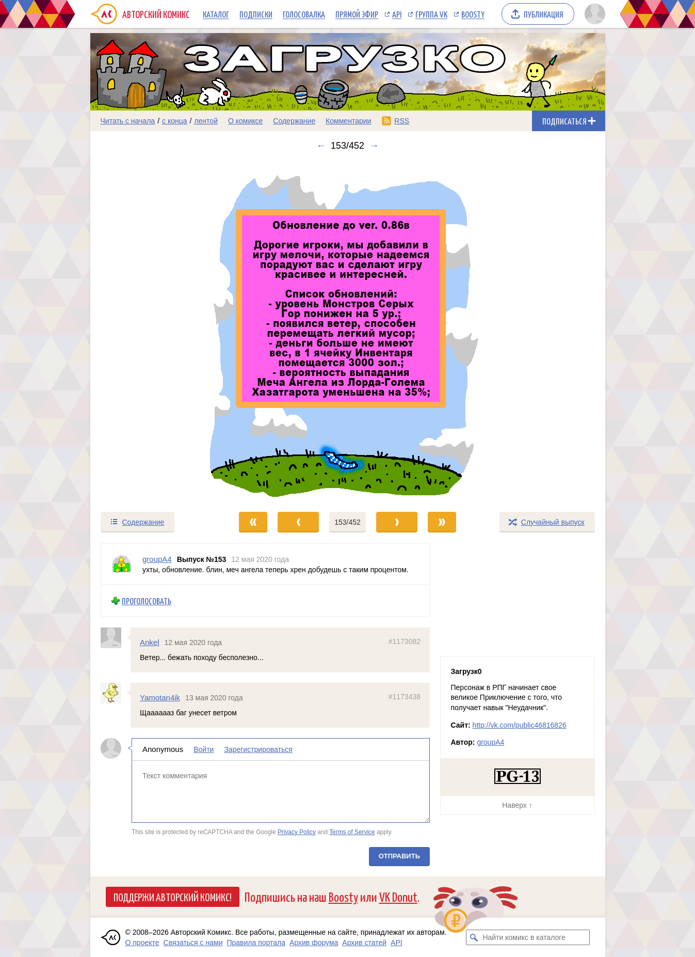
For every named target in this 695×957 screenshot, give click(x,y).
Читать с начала (128, 121)
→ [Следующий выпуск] (374, 145)
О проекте (142, 942)
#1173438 (404, 697)
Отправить (398, 856)
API (396, 14)
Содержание (294, 121)
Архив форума (313, 942)
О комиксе (245, 121)
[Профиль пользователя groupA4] (121, 564)
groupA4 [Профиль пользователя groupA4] (157, 559)
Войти (203, 749)
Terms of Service (352, 831)
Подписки (255, 14)
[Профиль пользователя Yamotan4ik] (116, 693)
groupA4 (490, 742)
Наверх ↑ (517, 805)
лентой (206, 121)
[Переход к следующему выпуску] (347, 331)
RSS (401, 121)
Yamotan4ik (160, 697)
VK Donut (398, 896)
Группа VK (431, 14)
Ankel (149, 641)
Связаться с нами (193, 942)
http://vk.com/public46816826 (520, 725)
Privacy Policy (296, 831)
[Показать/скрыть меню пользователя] (593, 14)
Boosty (472, 14)
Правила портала (256, 942)
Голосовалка (304, 14)
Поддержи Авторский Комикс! (173, 896)
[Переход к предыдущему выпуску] (154, 331)
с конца (174, 121)
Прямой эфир (356, 14)
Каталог (216, 14)
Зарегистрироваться (258, 749)
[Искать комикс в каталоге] (473, 937)
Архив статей (364, 942)
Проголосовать (146, 600)
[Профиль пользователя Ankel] (116, 637)
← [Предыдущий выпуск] (321, 145)
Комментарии (348, 121)
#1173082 (404, 641)
